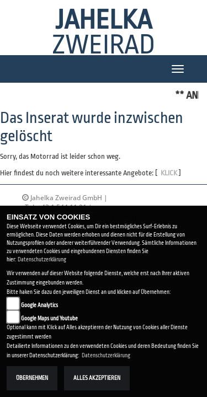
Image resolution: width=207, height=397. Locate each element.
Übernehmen (32, 378)
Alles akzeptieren (96, 378)
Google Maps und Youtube (49, 318)
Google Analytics (39, 305)
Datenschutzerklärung (42, 259)
